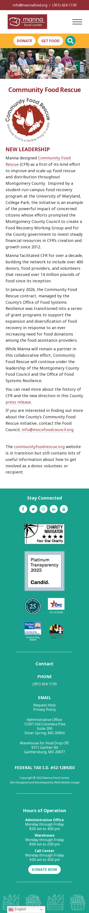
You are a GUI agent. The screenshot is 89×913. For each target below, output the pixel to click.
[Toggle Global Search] (70, 41)
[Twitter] (33, 509)
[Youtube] (64, 509)
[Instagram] (43, 509)
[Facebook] (23, 509)
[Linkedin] (54, 509)
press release (18, 402)
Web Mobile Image (67, 782)
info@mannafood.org (30, 5)
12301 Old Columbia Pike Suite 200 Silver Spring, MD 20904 (44, 728)
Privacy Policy (44, 709)
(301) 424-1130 (64, 5)
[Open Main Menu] (77, 22)
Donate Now (44, 869)
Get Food (50, 40)
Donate (24, 40)
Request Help (44, 705)
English (17, 909)
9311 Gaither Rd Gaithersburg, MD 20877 (44, 749)
